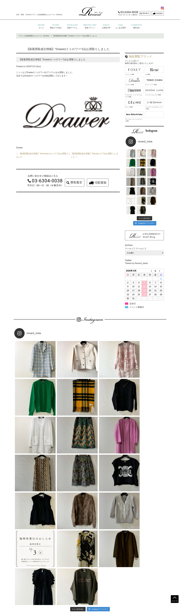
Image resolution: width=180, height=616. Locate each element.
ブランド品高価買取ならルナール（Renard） (34, 36)
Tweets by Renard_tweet (136, 244)
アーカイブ (141, 230)
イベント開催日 (136, 288)
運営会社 (96, 596)
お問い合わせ (107, 596)
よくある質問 (65, 596)
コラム (117, 596)
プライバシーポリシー (81, 596)
